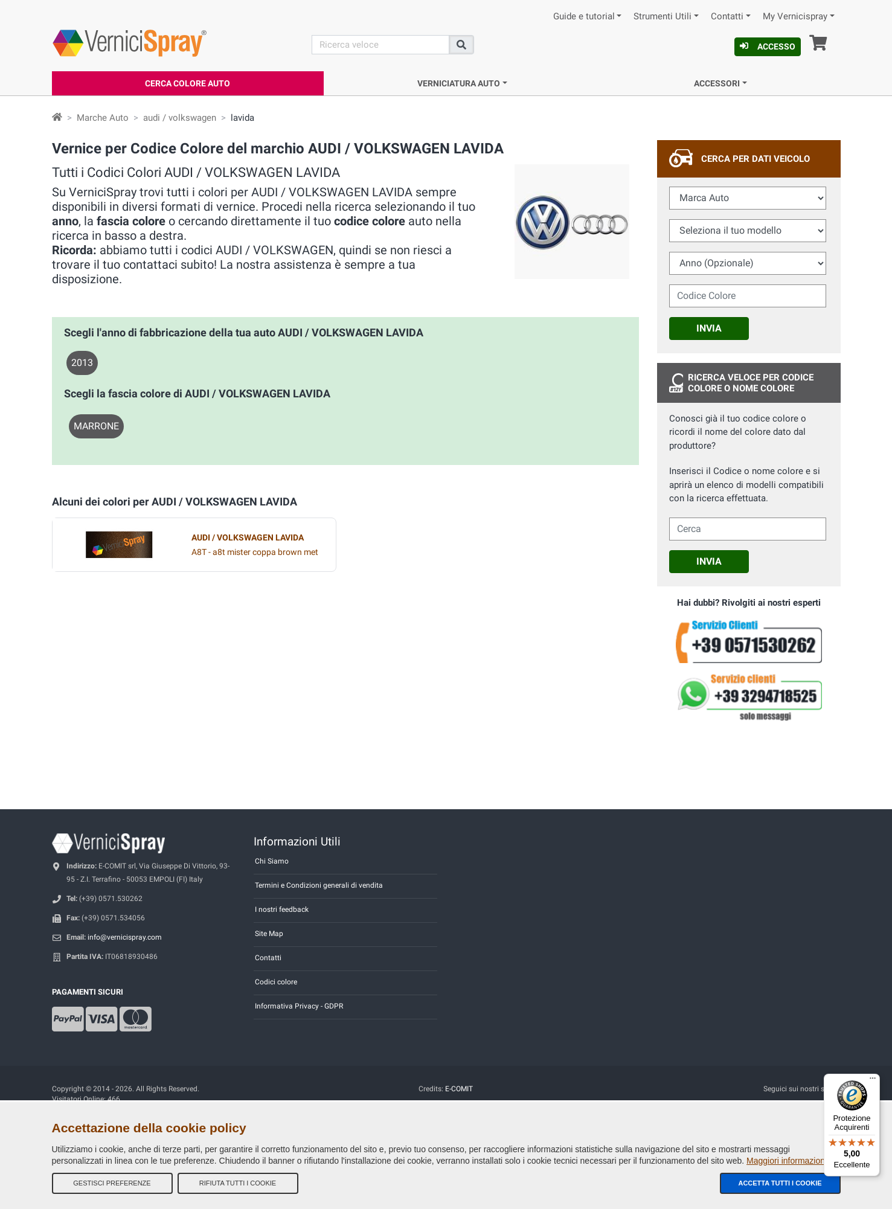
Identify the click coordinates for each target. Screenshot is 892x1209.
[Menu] (872, 1081)
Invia (709, 328)
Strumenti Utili (662, 16)
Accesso (767, 46)
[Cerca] (380, 44)
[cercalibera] (747, 529)
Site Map (269, 933)
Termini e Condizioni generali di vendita (319, 885)
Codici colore (276, 982)
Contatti (727, 16)
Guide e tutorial (584, 16)
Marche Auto (103, 117)
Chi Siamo (272, 861)
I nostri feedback (282, 909)
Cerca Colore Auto (187, 83)
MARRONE (96, 426)
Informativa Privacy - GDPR (299, 1006)
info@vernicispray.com (125, 937)
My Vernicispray (795, 16)
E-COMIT (459, 1089)
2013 (82, 362)
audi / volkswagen (179, 117)
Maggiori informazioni (786, 1161)
